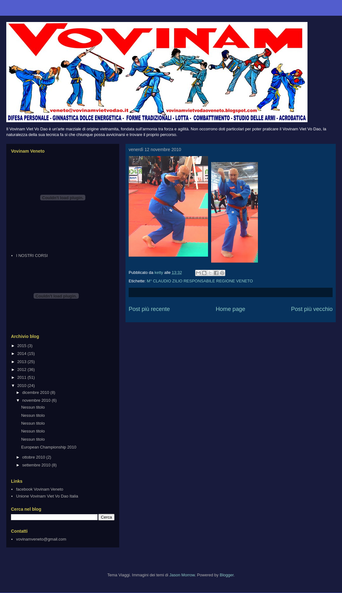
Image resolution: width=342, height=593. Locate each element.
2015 (22, 345)
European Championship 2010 (48, 447)
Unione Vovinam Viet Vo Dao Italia (47, 496)
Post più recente (149, 309)
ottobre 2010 (34, 457)
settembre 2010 (37, 465)
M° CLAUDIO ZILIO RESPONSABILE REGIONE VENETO (200, 281)
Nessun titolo (33, 407)
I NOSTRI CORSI (32, 255)
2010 (22, 385)
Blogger (226, 575)
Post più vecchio (312, 309)
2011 (22, 377)
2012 (22, 369)
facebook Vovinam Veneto (39, 489)
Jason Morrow (182, 575)
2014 (22, 353)
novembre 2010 (37, 400)
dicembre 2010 (36, 392)
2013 (22, 361)
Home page (230, 309)
